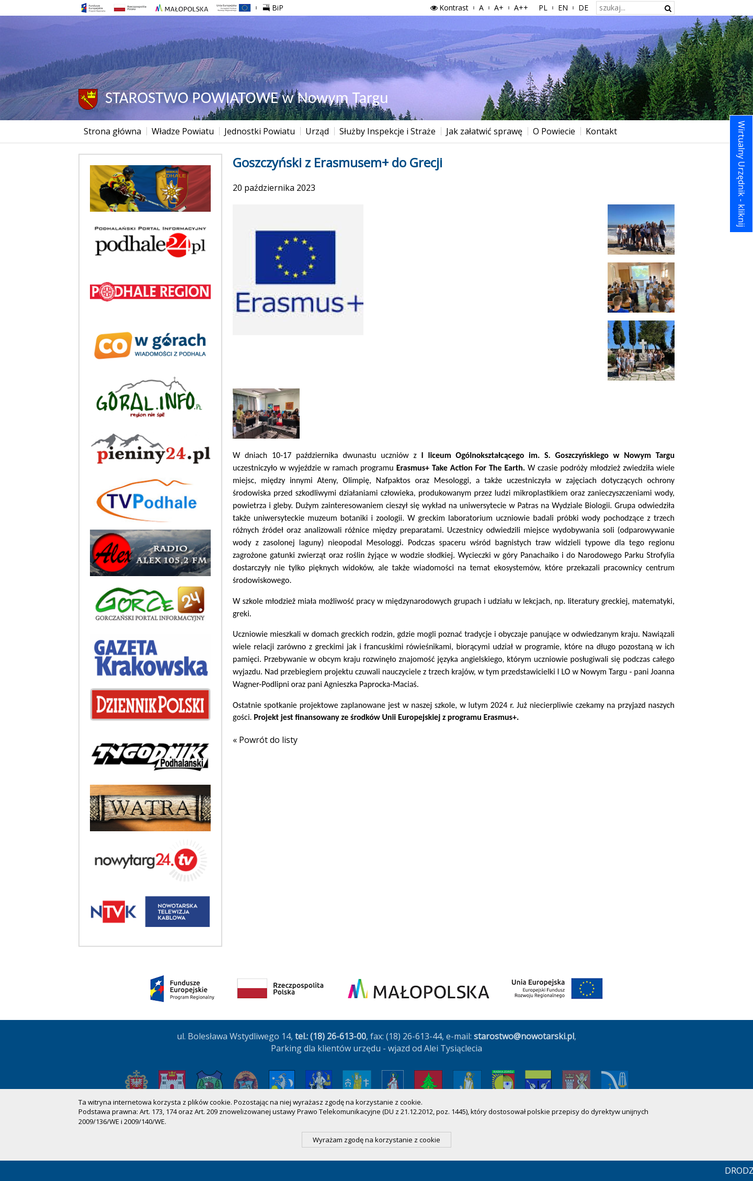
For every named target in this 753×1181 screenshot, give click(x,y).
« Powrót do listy (265, 740)
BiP (275, 6)
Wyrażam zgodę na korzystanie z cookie (376, 1139)
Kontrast (449, 8)
